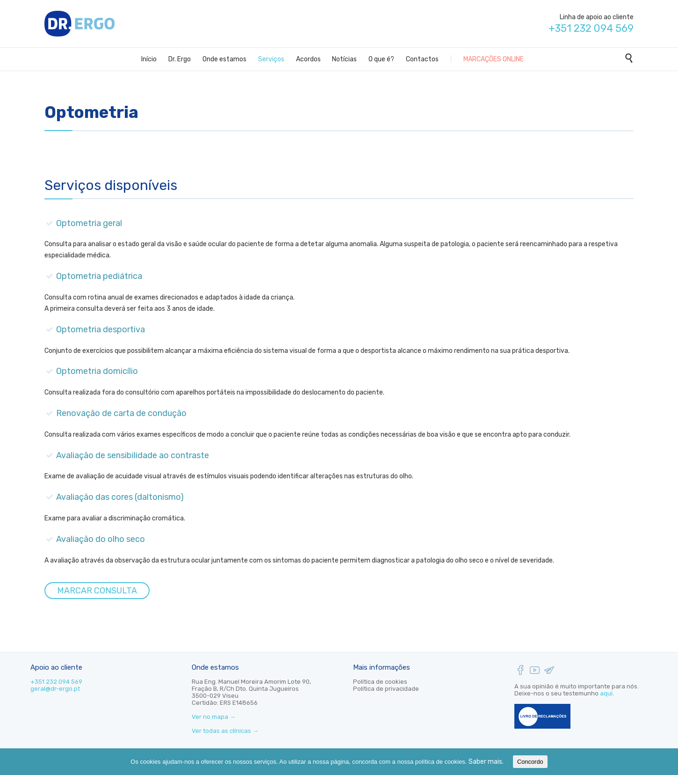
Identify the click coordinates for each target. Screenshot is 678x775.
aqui (606, 693)
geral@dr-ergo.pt (55, 688)
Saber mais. (486, 762)
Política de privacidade (386, 688)
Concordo (530, 761)
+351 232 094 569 (56, 681)
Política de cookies (380, 681)
